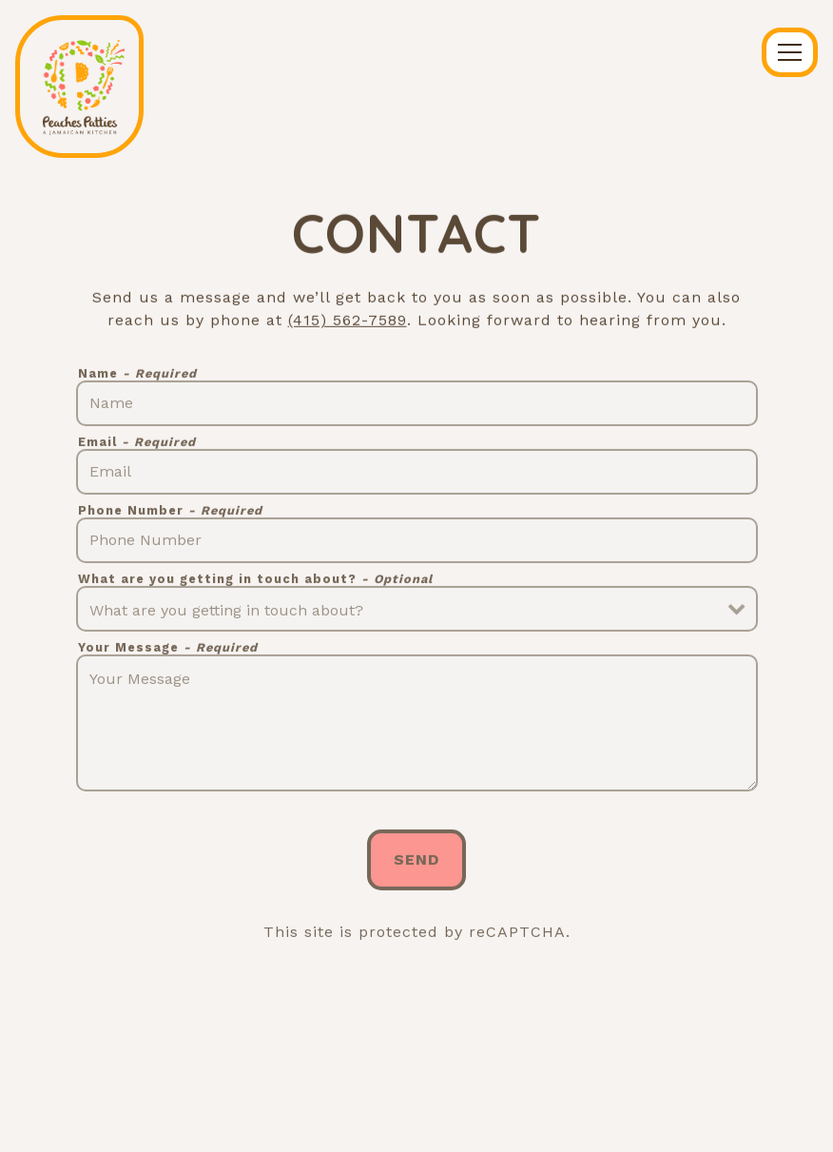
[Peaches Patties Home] (79, 86)
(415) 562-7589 (347, 321)
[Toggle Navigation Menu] (790, 52)
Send (416, 862)
